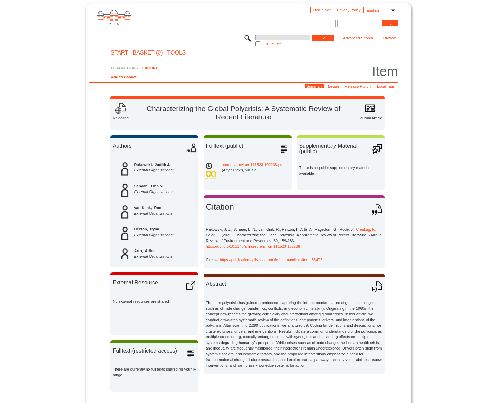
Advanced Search (358, 38)
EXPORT (150, 68)
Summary (314, 86)
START (119, 53)
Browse (389, 38)
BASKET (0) (148, 53)
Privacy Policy (348, 10)
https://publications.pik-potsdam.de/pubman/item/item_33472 (271, 260)
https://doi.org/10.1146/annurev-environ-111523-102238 (253, 246)
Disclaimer (322, 10)
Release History (358, 86)
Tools (176, 53)
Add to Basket (123, 77)
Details (334, 86)
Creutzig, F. (365, 229)
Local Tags (386, 86)
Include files (271, 43)
